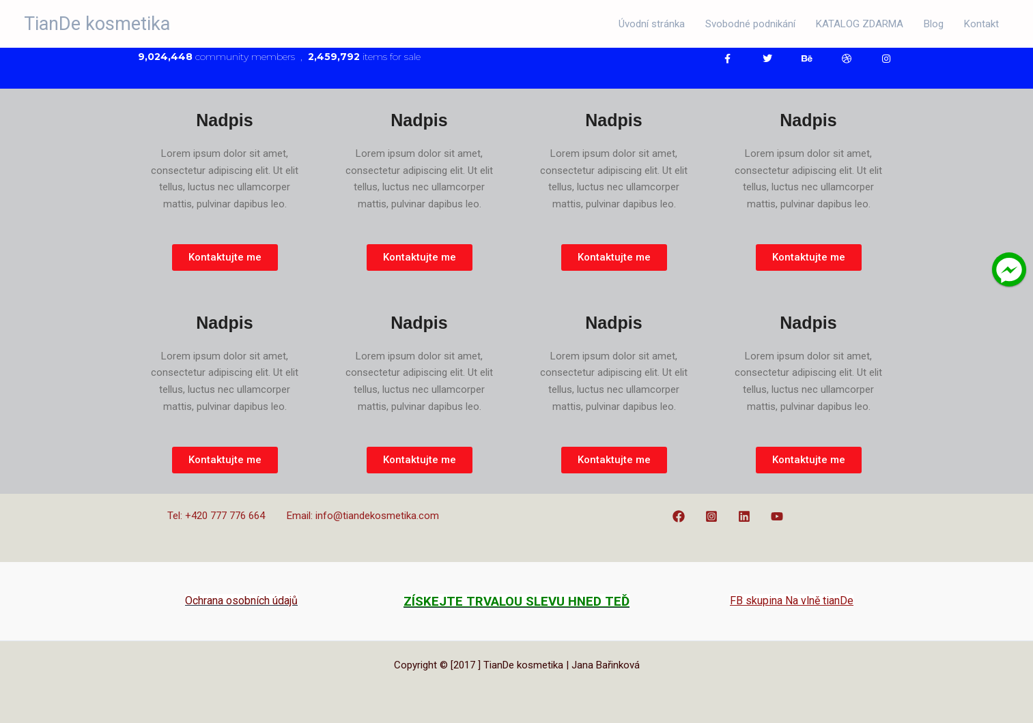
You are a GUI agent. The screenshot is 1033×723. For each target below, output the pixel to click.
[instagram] (713, 516)
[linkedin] (746, 516)
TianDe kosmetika (97, 24)
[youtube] (779, 516)
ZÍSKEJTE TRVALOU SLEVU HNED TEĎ (516, 601)
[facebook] (680, 516)
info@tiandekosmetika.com (377, 516)
